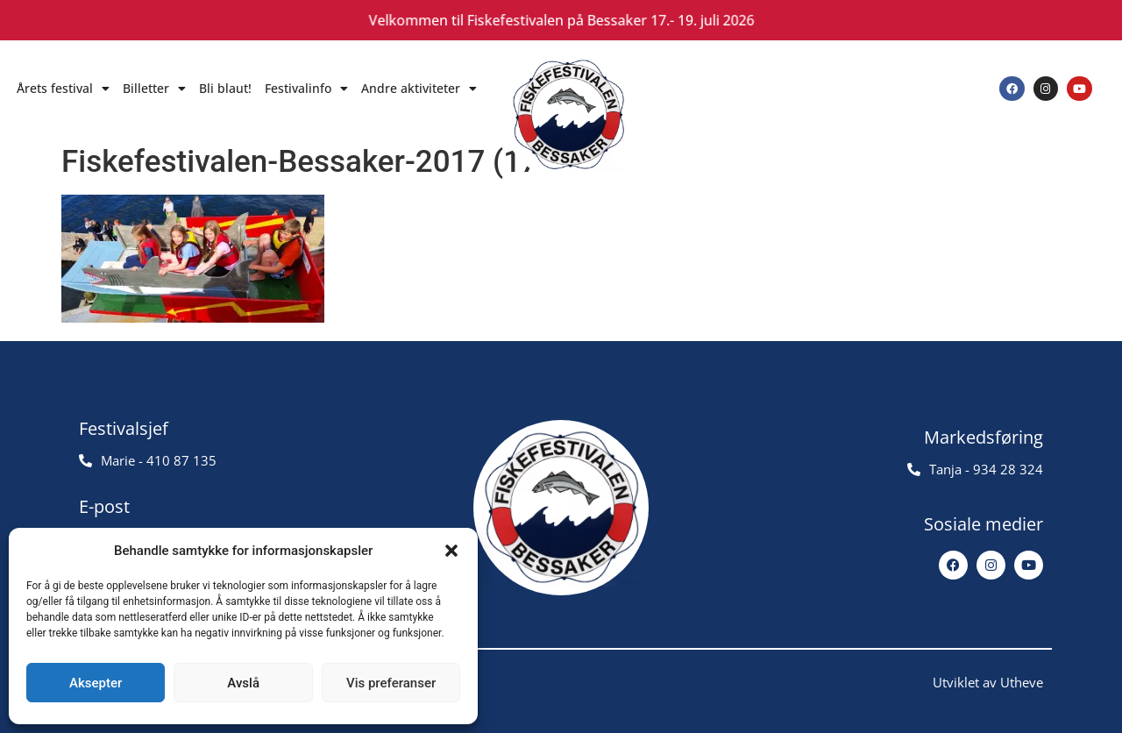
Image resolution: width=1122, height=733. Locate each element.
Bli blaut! (225, 88)
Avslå (243, 683)
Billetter (154, 88)
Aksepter (95, 683)
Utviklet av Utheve (988, 682)
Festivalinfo (306, 88)
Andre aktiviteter (419, 88)
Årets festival (63, 88)
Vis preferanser (391, 683)
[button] (451, 550)
